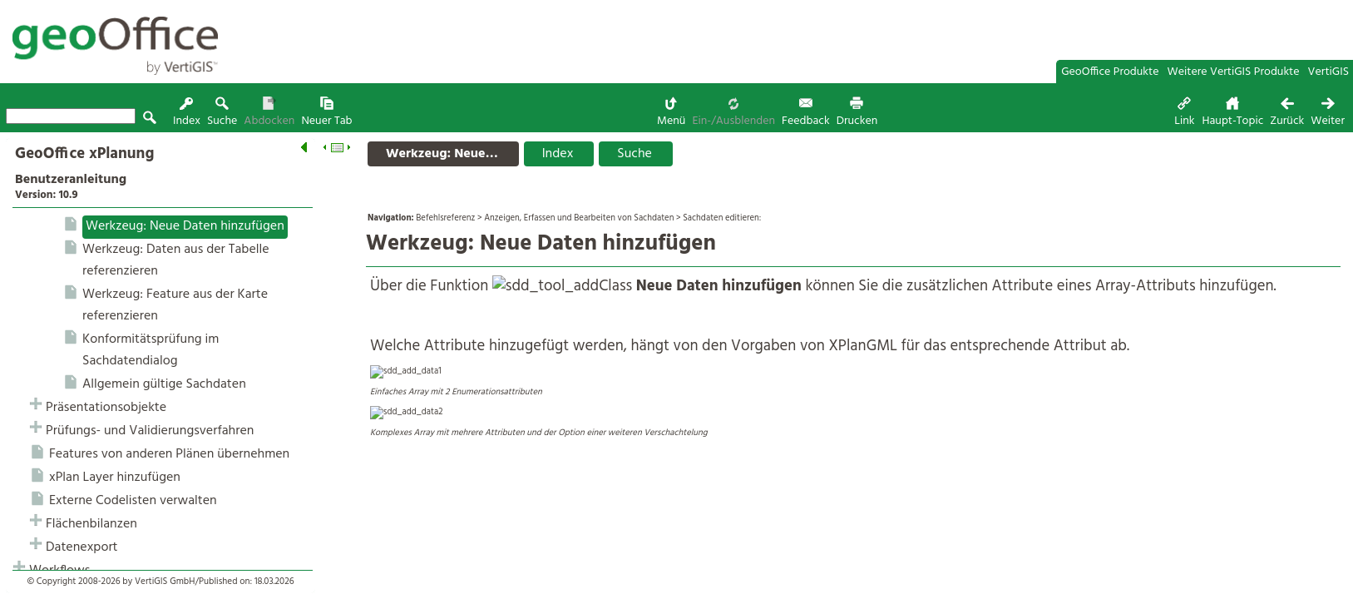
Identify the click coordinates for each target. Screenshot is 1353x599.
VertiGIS (1328, 72)
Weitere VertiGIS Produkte (1234, 72)
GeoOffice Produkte (1109, 72)
